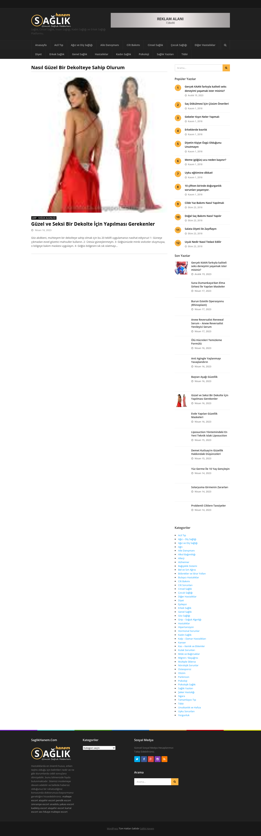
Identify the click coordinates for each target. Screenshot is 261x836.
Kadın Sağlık (123, 54)
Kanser (182, 642)
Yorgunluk (184, 715)
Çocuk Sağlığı (179, 45)
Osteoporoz (184, 669)
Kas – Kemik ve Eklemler (191, 646)
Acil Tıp (58, 45)
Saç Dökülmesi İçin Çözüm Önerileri (207, 103)
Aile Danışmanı (109, 45)
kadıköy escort (39, 808)
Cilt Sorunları (185, 585)
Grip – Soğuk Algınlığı (189, 619)
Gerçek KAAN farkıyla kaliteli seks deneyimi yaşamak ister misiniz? (209, 266)
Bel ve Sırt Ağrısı (187, 569)
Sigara (181, 696)
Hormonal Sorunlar (189, 631)
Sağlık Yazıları (165, 54)
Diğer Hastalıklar (205, 45)
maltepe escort (59, 811)
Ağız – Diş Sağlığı (187, 539)
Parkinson (183, 677)
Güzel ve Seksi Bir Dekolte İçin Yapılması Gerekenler (93, 224)
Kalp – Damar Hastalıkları (192, 638)
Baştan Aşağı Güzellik (204, 377)
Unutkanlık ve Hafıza (189, 707)
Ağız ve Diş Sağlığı (82, 45)
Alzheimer (183, 562)
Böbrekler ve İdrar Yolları (192, 573)
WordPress (112, 828)
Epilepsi (182, 604)
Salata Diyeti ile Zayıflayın (200, 228)
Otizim (181, 673)
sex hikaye (44, 811)
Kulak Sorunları (186, 650)
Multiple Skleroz (187, 661)
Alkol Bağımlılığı (187, 554)
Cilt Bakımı (133, 45)
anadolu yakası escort (62, 804)
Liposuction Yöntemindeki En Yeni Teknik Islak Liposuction (209, 433)
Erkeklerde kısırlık (196, 129)
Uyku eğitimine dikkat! (199, 172)
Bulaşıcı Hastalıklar (188, 577)
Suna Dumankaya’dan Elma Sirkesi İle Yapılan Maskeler (208, 284)
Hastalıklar (101, 54)
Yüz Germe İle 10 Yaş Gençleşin (210, 469)
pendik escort (63, 800)
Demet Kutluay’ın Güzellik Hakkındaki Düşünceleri (207, 452)
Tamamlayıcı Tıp (187, 699)
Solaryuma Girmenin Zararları (209, 487)
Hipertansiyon (186, 627)
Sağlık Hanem (147, 828)
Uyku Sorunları (186, 711)
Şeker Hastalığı (186, 692)
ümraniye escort (40, 804)
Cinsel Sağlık (155, 45)
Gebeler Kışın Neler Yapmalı (202, 116)
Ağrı (180, 547)
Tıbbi (185, 54)
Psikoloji (144, 54)
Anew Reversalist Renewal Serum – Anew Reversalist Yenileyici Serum (207, 323)
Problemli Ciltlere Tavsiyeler (208, 505)
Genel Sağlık (79, 54)
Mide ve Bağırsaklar (189, 654)
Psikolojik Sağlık (187, 684)
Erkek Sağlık (56, 54)
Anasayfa (41, 45)
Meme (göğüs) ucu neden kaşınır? (205, 159)
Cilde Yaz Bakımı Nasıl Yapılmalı (204, 203)
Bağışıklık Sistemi (187, 566)
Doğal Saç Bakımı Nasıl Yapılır (203, 216)
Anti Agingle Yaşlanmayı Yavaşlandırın (206, 360)
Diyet (38, 54)
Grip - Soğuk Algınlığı (44, 217)
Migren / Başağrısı (188, 657)
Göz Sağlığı (184, 615)
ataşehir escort (47, 800)
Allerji (181, 558)
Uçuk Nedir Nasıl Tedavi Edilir (203, 242)
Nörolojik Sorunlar (188, 665)
